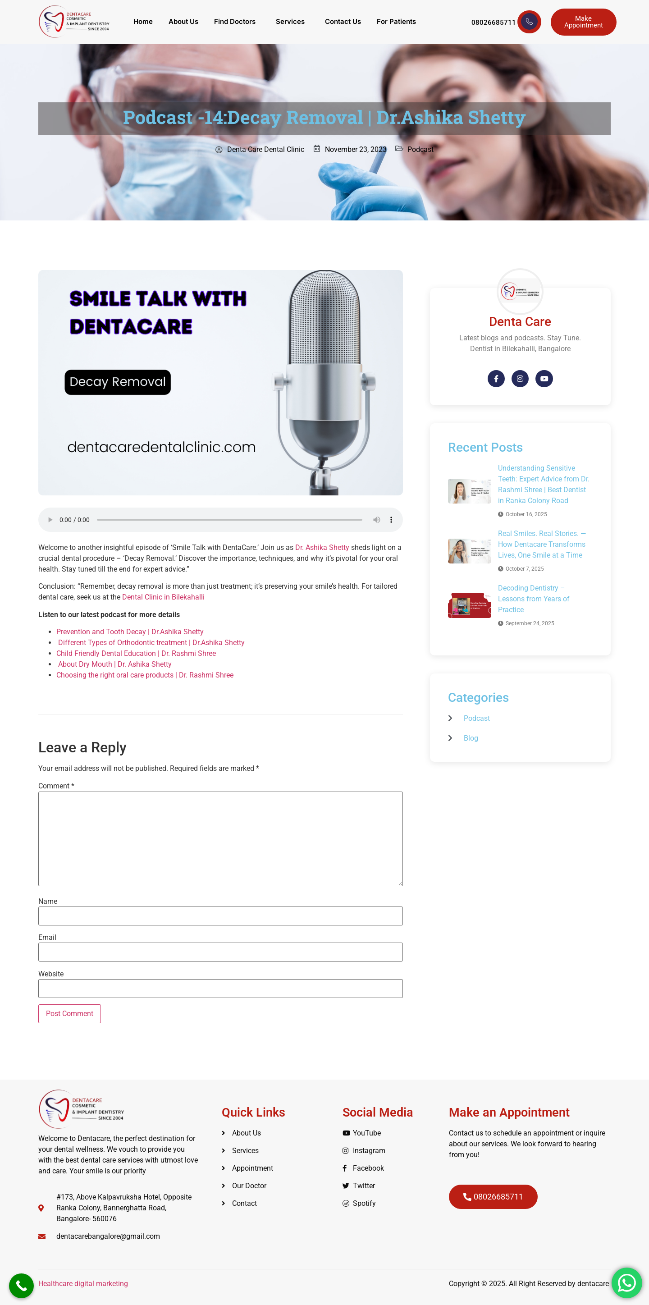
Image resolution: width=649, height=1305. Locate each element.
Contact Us (344, 22)
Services (290, 22)
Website (51, 974)
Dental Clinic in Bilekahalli (163, 597)
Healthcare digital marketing (84, 1283)
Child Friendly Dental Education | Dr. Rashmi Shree (136, 653)
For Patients (397, 22)
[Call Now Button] (21, 1285)
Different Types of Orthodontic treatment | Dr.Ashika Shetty (150, 642)
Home (142, 22)
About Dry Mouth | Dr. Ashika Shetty (114, 664)
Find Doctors (235, 22)
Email (47, 937)
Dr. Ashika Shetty (322, 547)
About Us (183, 22)
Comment (56, 786)
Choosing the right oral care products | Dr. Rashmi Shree (144, 675)
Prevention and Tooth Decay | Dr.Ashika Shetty (130, 631)
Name (47, 901)
